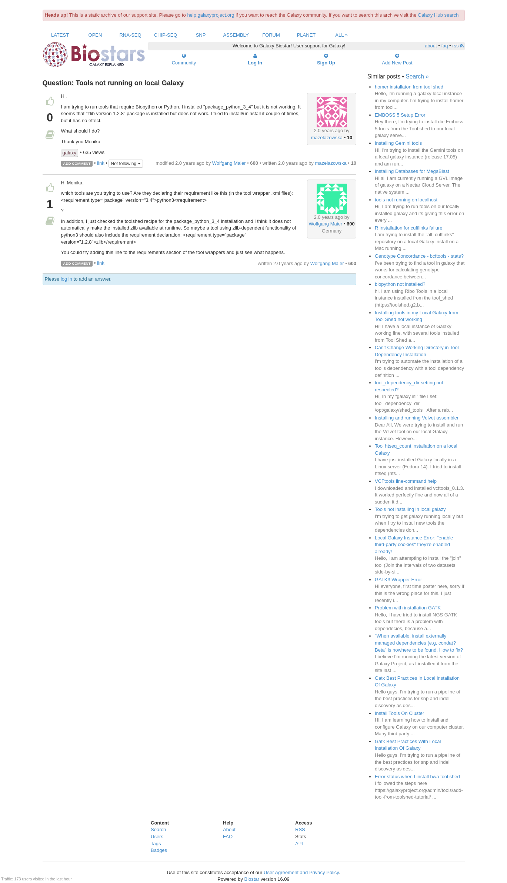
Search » (417, 76)
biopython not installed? (400, 284)
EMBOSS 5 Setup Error (400, 115)
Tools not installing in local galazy (410, 509)
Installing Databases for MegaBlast (412, 171)
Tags (156, 843)
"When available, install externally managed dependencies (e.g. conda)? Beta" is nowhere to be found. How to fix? (419, 642)
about (431, 46)
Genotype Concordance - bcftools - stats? (419, 256)
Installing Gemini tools (398, 143)
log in (66, 279)
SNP (201, 35)
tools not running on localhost (406, 200)
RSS (300, 829)
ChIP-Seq (165, 35)
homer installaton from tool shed (409, 87)
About (229, 829)
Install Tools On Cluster (399, 713)
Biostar (251, 879)
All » (341, 35)
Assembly (236, 35)
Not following (125, 163)
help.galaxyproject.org (210, 15)
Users (157, 836)
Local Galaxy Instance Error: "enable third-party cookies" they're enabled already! (414, 544)
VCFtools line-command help (406, 481)
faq (444, 46)
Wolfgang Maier (229, 163)
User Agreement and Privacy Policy (301, 872)
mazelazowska (327, 137)
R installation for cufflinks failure (409, 228)
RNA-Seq (130, 35)
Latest (60, 35)
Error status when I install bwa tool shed (417, 776)
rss (458, 46)
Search (158, 829)
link (100, 163)
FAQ (228, 836)
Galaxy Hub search (438, 15)
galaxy (70, 152)
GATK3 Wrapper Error (398, 579)
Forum (271, 35)
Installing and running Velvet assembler (416, 418)
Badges (159, 850)
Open (95, 35)
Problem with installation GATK (408, 608)
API (299, 843)
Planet (306, 35)
